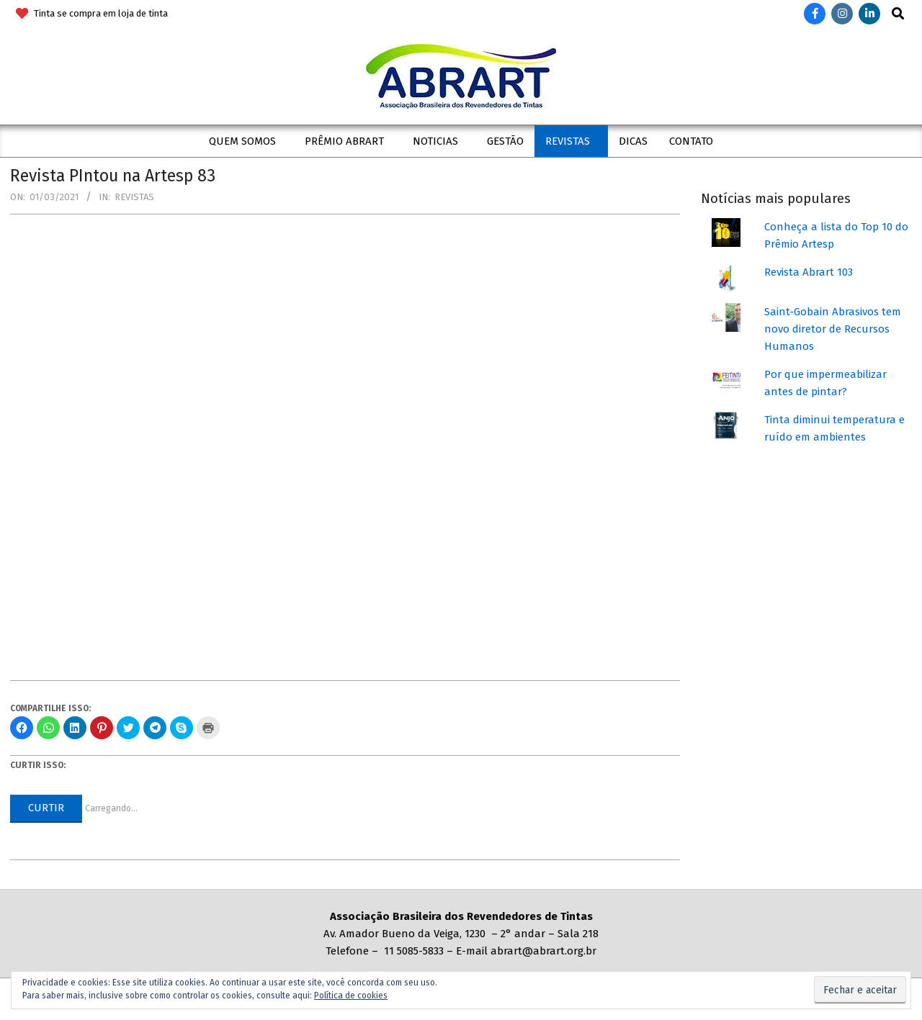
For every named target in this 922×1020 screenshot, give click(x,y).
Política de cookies (351, 995)
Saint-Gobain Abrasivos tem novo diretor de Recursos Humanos (832, 329)
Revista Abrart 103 (808, 272)
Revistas (134, 196)
